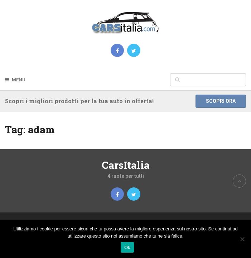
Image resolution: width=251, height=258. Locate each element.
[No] (242, 239)
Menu (18, 79)
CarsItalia (126, 165)
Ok (127, 247)
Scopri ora (221, 101)
